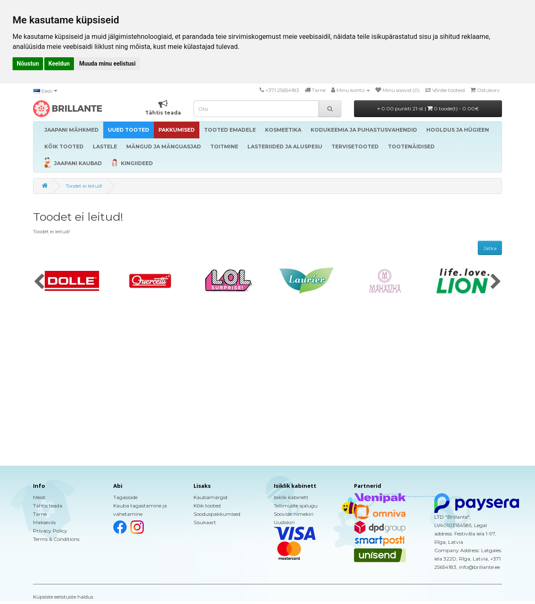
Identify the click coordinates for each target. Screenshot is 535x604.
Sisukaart (205, 522)
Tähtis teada (47, 505)
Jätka (490, 248)
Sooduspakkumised (217, 514)
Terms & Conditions (56, 539)
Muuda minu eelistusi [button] (107, 63)
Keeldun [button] (59, 63)
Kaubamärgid (210, 497)
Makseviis (44, 522)
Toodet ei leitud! (84, 186)
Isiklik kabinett (291, 497)
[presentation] (39, 282)
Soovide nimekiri (293, 514)
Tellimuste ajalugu (296, 505)
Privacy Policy (50, 531)
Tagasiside (125, 497)
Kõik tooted (207, 505)
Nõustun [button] (28, 63)
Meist (39, 497)
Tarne (40, 514)
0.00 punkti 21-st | (428, 108)
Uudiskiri (284, 522)
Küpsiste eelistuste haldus (63, 597)
